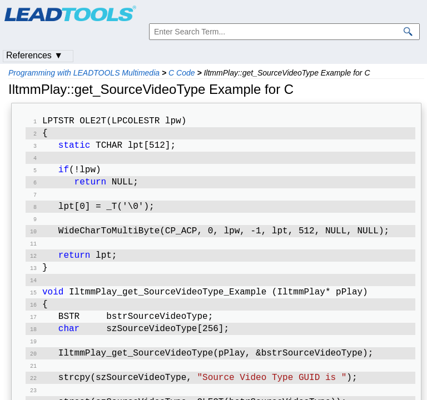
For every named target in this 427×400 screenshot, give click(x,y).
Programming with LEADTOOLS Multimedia (84, 72)
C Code (181, 72)
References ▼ (34, 55)
